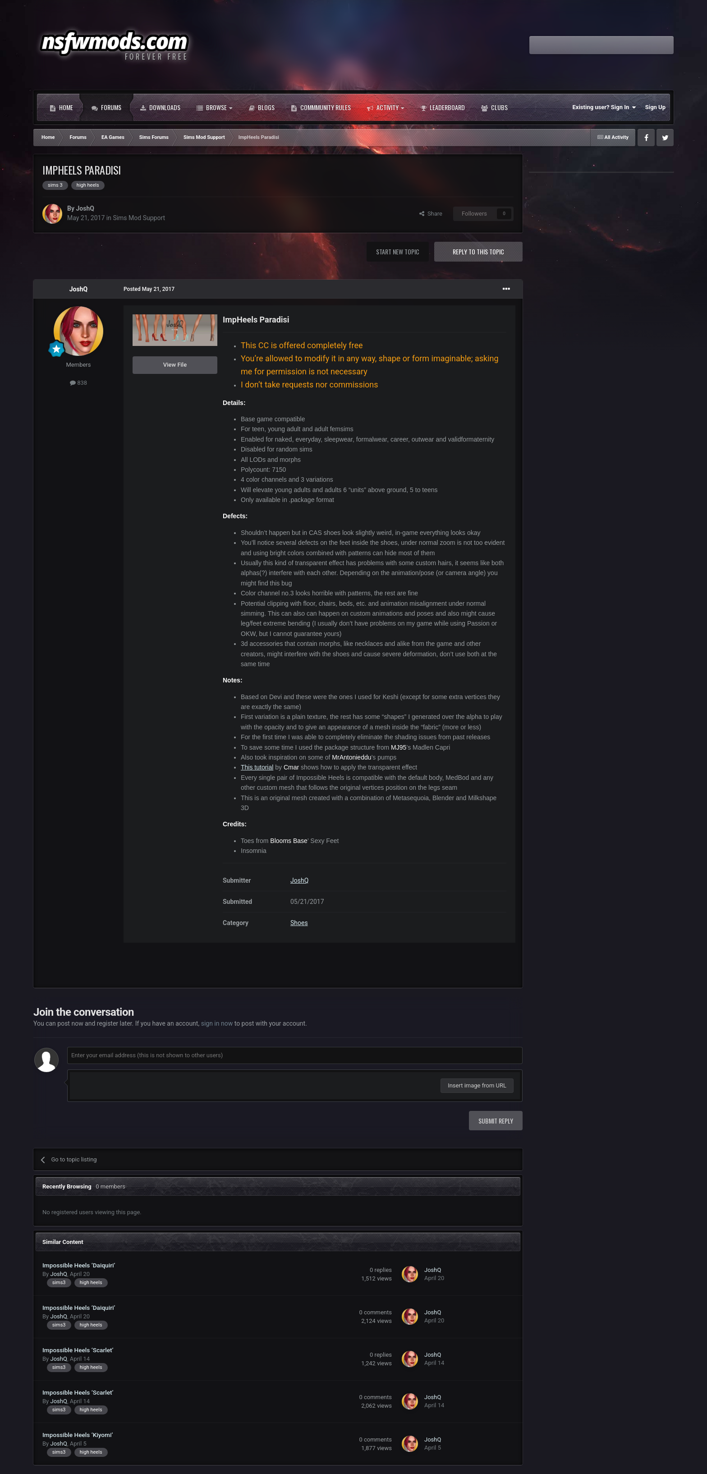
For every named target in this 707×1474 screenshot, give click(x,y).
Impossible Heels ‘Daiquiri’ (78, 1265)
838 (78, 382)
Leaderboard (442, 107)
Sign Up (655, 107)
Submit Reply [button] (495, 1120)
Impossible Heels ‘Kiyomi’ (77, 1434)
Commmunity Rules (321, 107)
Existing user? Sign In (604, 107)
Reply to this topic (478, 251)
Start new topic (397, 251)
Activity (385, 107)
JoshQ (85, 208)
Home (61, 107)
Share (430, 213)
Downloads (160, 107)
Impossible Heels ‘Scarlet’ (78, 1350)
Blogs (261, 107)
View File (175, 364)
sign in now (217, 1023)
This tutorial (257, 767)
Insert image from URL (477, 1085)
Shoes (299, 922)
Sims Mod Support (139, 217)
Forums (106, 107)
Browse (214, 107)
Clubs (494, 107)
